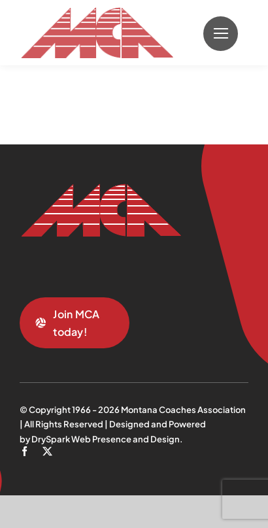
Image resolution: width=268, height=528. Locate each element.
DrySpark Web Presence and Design (105, 439)
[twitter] (47, 451)
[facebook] (24, 451)
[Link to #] (220, 33)
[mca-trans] (96, 12)
